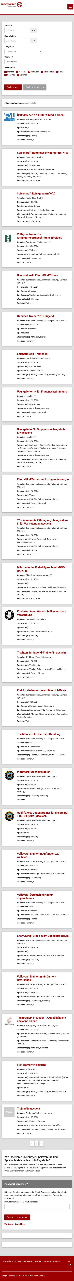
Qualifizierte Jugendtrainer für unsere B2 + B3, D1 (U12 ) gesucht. (42, 814)
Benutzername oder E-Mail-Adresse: (21, 1202)
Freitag (61, 72)
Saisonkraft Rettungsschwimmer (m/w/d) (42, 152)
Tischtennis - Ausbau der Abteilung (38, 734)
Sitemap (38, 1261)
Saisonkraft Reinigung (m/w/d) (36, 193)
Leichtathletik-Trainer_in (32, 353)
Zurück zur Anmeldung (14, 1224)
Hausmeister (49, 1261)
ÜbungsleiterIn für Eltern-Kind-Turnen (40, 115)
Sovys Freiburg (8, 1275)
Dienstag (22, 72)
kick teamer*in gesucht (31, 1064)
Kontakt (18, 1261)
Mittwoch (35, 72)
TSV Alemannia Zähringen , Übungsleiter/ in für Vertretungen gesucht (42, 522)
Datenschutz (7, 1261)
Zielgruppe (9, 46)
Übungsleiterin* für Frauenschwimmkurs (42, 391)
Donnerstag (49, 72)
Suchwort (8, 57)
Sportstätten (10, 36)
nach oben (70, 1263)
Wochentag (9, 67)
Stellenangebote (37, 1275)
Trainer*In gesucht (28, 1108)
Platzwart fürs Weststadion (33, 771)
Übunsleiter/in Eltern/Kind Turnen (37, 275)
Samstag (11, 75)
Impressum (28, 1261)
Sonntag (23, 75)
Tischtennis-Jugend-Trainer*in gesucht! (42, 652)
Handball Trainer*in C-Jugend (35, 316)
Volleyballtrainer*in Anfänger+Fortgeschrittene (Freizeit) (40, 236)
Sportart (8, 25)
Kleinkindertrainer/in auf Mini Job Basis (41, 690)
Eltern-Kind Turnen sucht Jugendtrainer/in (43, 479)
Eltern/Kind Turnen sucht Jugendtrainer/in (43, 935)
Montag (10, 72)
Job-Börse (22, 1275)
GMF (58, 1261)
